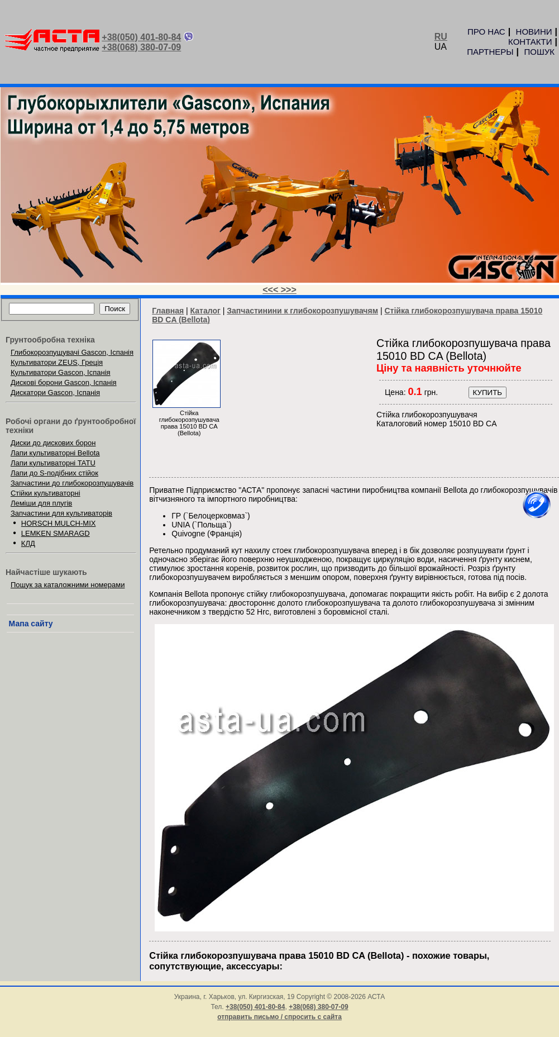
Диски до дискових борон (53, 443)
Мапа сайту (31, 623)
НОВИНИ (534, 31)
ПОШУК (539, 51)
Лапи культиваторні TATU (53, 463)
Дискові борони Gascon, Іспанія (64, 382)
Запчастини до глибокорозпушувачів (72, 483)
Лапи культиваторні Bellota (55, 453)
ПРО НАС (486, 31)
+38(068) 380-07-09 (141, 47)
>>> (289, 289)
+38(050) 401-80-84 (141, 37)
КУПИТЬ (487, 392)
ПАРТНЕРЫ (490, 51)
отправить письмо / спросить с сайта (279, 1017)
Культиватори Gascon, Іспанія (61, 372)
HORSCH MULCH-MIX (58, 523)
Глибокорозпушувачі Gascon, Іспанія (72, 352)
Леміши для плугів (41, 503)
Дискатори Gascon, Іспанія (55, 392)
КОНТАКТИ (530, 41)
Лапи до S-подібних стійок (54, 473)
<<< (271, 289)
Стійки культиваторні (45, 493)
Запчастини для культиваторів (61, 513)
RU (440, 36)
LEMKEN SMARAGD (55, 533)
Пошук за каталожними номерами (68, 585)
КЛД (28, 543)
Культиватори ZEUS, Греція (57, 362)
